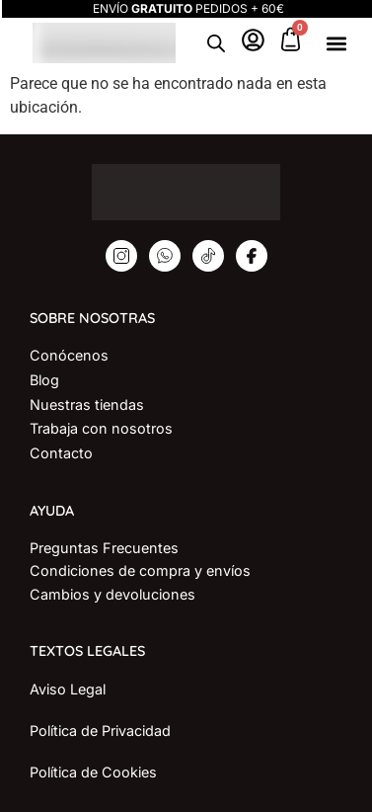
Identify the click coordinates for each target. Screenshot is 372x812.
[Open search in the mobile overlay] (216, 43)
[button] (337, 43)
